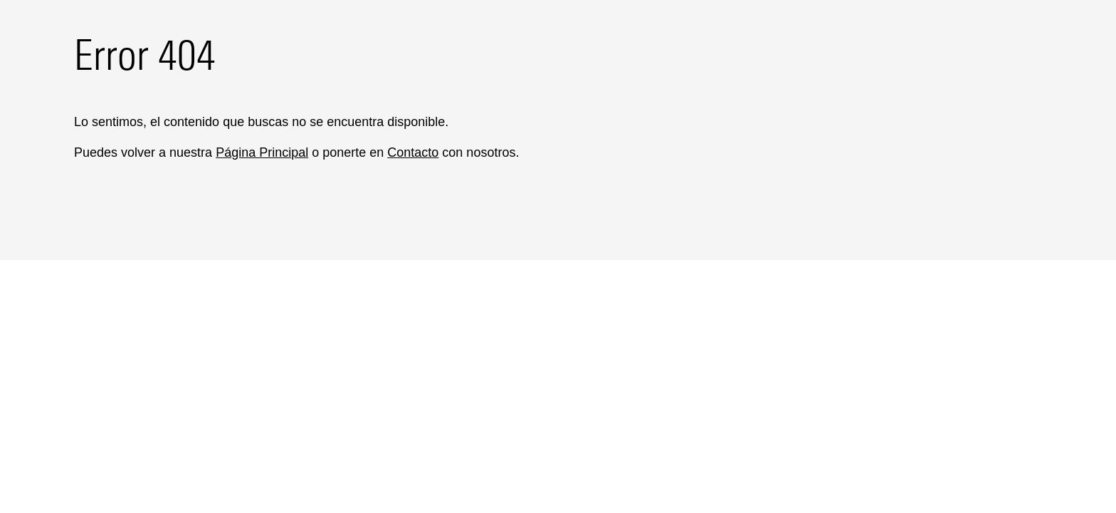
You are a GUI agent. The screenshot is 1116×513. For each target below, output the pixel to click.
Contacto (412, 152)
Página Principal (262, 152)
